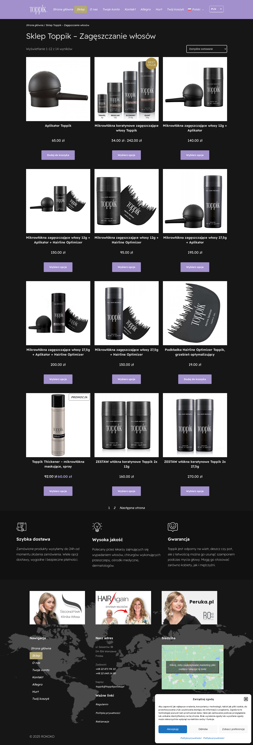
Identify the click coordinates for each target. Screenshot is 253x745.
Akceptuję (173, 729)
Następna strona (132, 508)
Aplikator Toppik (58, 126)
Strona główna (63, 9)
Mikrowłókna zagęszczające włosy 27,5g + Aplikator (195, 240)
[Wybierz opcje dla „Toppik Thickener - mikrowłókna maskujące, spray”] (58, 491)
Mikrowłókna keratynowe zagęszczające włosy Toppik (126, 128)
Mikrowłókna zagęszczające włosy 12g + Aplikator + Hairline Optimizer (58, 240)
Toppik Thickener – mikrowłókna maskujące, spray (58, 464)
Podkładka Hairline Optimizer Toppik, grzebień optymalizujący (195, 352)
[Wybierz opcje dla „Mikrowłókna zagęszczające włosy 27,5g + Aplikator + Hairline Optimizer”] (58, 379)
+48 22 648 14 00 (106, 673)
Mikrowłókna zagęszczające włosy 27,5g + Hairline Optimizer (126, 352)
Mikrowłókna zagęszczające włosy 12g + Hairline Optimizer (126, 240)
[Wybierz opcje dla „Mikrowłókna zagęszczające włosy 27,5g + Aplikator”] (195, 267)
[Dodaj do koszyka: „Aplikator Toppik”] (58, 155)
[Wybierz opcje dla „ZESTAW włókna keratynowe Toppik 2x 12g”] (126, 491)
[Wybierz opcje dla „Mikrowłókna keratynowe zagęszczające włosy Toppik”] (126, 155)
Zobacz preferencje (233, 729)
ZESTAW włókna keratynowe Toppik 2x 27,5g (195, 464)
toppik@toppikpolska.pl (110, 686)
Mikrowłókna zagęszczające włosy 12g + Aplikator (195, 128)
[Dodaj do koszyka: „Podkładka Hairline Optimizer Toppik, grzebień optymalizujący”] (195, 379)
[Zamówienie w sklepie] (206, 49)
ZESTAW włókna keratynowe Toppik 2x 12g (126, 464)
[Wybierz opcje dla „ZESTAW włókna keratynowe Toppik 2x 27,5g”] (195, 491)
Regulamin (102, 704)
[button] (246, 699)
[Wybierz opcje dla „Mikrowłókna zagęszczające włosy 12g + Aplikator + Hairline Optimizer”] (58, 267)
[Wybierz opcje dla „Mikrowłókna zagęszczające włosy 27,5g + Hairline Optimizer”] (126, 379)
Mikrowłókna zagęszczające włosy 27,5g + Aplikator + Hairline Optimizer (58, 352)
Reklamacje (102, 721)
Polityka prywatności (190, 738)
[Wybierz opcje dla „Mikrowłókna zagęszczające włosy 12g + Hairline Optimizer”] (126, 267)
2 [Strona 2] (114, 508)
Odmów (203, 729)
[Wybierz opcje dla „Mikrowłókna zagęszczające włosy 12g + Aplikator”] (195, 155)
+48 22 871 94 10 (105, 669)
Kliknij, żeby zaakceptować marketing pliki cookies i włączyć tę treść (192, 667)
